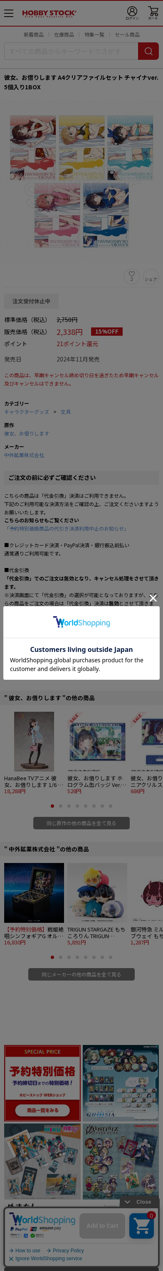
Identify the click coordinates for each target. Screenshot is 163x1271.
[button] (52, 806)
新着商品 (34, 34)
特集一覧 (94, 34)
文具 (66, 411)
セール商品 (127, 34)
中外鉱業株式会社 (24, 454)
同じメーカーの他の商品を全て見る (81, 974)
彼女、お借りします (26, 433)
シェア (151, 279)
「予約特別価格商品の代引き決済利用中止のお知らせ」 (66, 528)
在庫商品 (64, 34)
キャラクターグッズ (26, 411)
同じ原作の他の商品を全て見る (81, 822)
